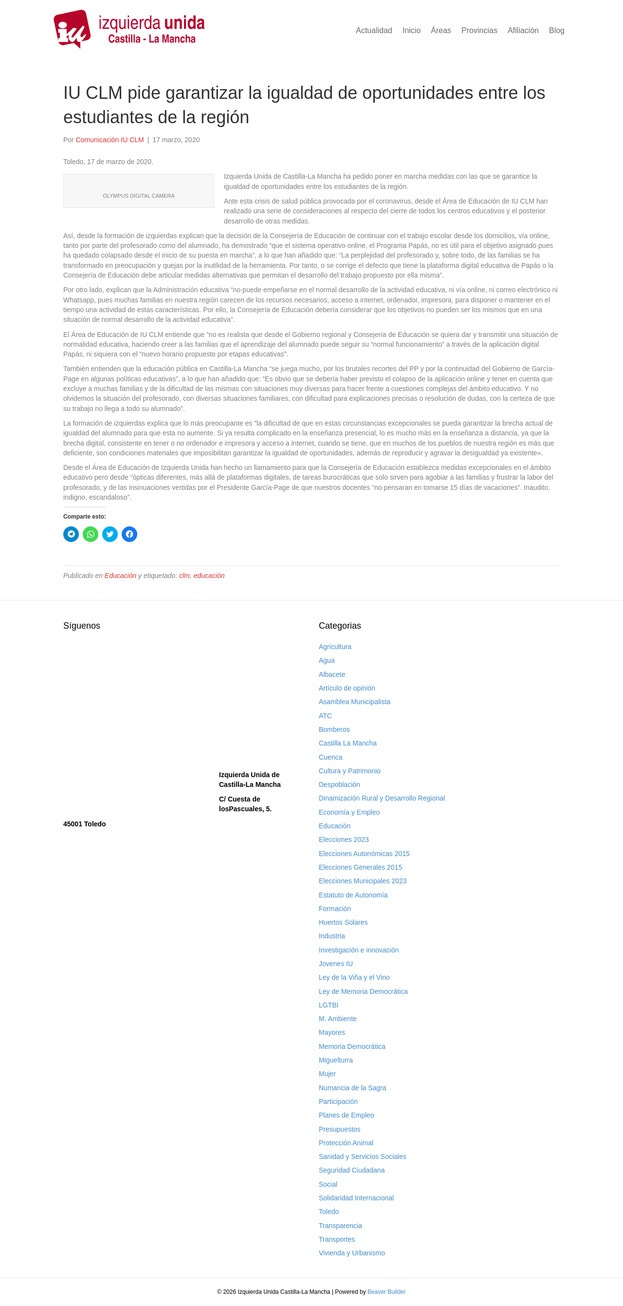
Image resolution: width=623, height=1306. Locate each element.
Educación (120, 575)
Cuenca (330, 757)
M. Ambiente (338, 1019)
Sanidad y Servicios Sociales (362, 1156)
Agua (327, 660)
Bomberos (334, 729)
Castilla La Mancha (348, 743)
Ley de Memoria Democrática (363, 991)
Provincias (479, 30)
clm (184, 575)
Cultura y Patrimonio (350, 771)
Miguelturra (336, 1060)
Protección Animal (346, 1143)
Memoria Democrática (352, 1046)
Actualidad (374, 30)
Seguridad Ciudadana (352, 1170)
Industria (332, 936)
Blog (557, 30)
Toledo (329, 1211)
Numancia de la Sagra (352, 1088)
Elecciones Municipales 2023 (363, 881)
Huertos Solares (343, 922)
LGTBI (328, 1005)
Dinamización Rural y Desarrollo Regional (382, 798)
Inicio (412, 30)
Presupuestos (340, 1129)
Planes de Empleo (346, 1115)
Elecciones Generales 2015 (360, 867)
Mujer (327, 1074)
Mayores (332, 1032)
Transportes (337, 1239)
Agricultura (335, 647)
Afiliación (523, 30)
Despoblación (339, 784)
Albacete (332, 674)
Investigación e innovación (359, 950)
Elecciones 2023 (344, 839)
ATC (325, 716)
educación (209, 575)
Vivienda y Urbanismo (352, 1253)
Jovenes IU (336, 964)
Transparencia (340, 1226)
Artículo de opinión (347, 688)
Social (328, 1184)
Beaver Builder (386, 1291)
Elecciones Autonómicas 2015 (364, 854)
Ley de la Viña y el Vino (354, 977)
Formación (335, 909)
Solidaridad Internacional (356, 1198)
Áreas (441, 30)
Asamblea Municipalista (354, 702)
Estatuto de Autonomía (353, 895)
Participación (338, 1101)
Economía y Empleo (349, 812)
